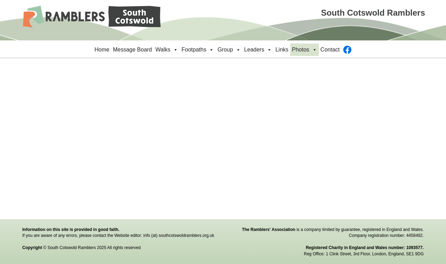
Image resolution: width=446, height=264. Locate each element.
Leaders (258, 49)
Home (101, 50)
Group (228, 49)
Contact (330, 50)
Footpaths (198, 49)
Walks (166, 49)
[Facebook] (347, 49)
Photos (304, 49)
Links (281, 50)
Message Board (132, 50)
